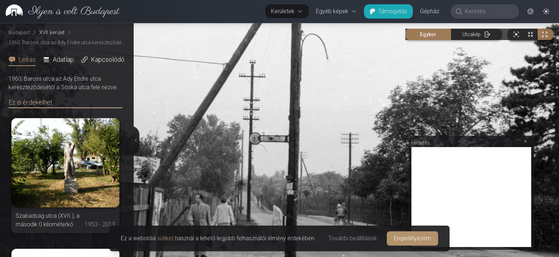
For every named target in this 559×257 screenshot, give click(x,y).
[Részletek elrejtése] (135, 140)
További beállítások (352, 238)
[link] (59, 11)
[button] (530, 11)
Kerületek (287, 11)
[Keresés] (488, 11)
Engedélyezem (412, 238)
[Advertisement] (471, 197)
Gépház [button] (429, 11)
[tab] (24, 59)
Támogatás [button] (388, 11)
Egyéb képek (336, 11)
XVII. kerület (52, 32)
